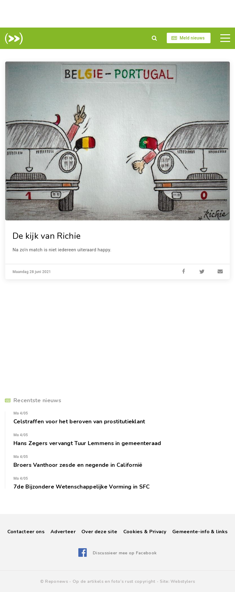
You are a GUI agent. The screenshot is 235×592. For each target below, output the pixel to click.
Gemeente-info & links (200, 531)
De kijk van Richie (46, 236)
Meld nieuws (192, 38)
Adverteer (63, 531)
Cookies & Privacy (144, 531)
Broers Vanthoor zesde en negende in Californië (78, 465)
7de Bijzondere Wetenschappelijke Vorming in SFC (81, 486)
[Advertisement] (117, 14)
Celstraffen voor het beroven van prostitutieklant (79, 421)
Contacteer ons (26, 531)
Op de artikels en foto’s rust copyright (114, 581)
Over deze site (99, 531)
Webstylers (182, 581)
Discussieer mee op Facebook (125, 553)
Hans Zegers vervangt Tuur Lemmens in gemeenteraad (87, 443)
